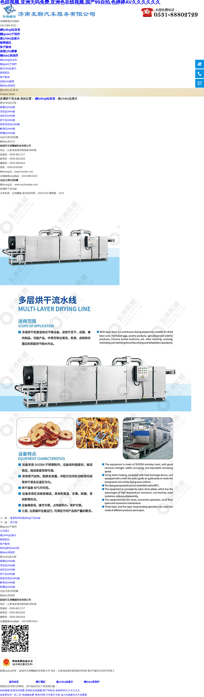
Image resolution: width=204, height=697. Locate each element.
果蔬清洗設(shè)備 (10, 124)
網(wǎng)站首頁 (10, 29)
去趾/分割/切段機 (9, 137)
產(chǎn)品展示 (10, 38)
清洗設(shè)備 (7, 111)
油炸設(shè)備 (7, 115)
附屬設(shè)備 (7, 133)
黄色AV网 (40, 694)
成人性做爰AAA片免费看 (74, 694)
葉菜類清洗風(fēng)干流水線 (25, 518)
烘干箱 (13, 522)
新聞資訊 (5, 42)
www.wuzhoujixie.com (26, 184)
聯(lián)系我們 (9, 55)
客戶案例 (5, 47)
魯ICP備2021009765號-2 (101, 670)
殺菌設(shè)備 (7, 107)
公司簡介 (5, 531)
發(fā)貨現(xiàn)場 (9, 548)
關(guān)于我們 (10, 34)
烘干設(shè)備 (7, 120)
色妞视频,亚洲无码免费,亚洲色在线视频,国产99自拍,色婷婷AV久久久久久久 (40, 690)
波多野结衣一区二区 (11, 694)
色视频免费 (28, 694)
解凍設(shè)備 (7, 128)
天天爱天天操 (53, 694)
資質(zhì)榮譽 (8, 51)
